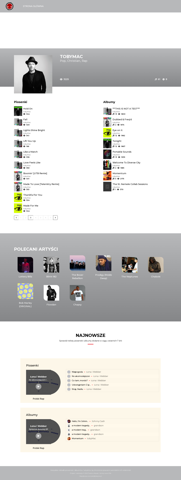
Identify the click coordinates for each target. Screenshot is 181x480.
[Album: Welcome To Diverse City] (140, 162)
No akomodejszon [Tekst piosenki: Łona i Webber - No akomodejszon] (81, 376)
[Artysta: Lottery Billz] (25, 267)
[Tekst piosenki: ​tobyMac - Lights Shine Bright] (50, 130)
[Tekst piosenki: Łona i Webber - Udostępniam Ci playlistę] (69, 385)
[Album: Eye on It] (140, 130)
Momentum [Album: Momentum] (78, 438)
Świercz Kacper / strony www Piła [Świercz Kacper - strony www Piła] (99, 473)
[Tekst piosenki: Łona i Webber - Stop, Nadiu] (69, 389)
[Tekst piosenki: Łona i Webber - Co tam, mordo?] (69, 380)
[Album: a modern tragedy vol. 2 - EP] (69, 434)
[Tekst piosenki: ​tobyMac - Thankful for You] (50, 195)
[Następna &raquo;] (55, 217)
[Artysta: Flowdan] (51, 295)
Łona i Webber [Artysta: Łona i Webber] (93, 372)
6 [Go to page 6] (45, 218)
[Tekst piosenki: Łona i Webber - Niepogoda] (69, 372)
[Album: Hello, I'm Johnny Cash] (69, 421)
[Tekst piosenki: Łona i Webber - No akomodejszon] (69, 376)
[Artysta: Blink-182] (51, 267)
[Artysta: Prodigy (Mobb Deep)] (103, 267)
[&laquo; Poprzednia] (16, 217)
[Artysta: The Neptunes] (129, 267)
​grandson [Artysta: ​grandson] (99, 425)
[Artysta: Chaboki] (155, 267)
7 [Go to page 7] (50, 218)
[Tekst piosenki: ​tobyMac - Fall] (50, 119)
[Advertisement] (90, 30)
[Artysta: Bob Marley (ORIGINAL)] (25, 295)
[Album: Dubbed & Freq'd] (140, 119)
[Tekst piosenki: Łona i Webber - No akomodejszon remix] (38, 379)
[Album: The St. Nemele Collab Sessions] (140, 184)
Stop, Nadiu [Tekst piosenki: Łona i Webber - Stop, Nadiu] (77, 389)
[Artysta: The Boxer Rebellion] (77, 267)
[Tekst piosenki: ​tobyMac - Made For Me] (50, 205)
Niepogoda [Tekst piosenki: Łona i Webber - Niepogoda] (77, 372)
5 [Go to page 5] (40, 218)
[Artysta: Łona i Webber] (38, 376)
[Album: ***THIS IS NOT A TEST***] (140, 108)
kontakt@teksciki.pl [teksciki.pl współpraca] (95, 476)
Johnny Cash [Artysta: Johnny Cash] (98, 421)
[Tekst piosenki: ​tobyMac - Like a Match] (50, 152)
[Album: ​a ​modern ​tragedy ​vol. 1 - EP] (69, 430)
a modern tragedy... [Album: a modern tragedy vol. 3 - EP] (81, 425)
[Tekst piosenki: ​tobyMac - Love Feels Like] (50, 162)
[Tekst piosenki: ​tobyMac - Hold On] (50, 108)
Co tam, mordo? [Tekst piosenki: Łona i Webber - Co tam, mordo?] (80, 380)
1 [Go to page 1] (20, 218)
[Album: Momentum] (140, 173)
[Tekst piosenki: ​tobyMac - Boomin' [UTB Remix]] (50, 173)
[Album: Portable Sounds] (140, 152)
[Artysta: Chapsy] (77, 295)
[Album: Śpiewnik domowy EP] (38, 429)
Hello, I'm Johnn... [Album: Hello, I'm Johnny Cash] (80, 421)
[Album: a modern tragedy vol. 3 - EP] (69, 425)
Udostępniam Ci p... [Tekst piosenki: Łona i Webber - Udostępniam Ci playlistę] (81, 385)
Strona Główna (33, 6)
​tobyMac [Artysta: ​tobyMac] (91, 438)
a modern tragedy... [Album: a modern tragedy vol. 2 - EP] (81, 434)
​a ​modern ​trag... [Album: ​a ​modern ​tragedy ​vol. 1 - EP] (79, 430)
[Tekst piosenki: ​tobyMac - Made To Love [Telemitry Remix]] (50, 184)
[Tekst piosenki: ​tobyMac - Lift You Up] (50, 141)
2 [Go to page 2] (25, 218)
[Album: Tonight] (140, 141)
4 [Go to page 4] (35, 218)
